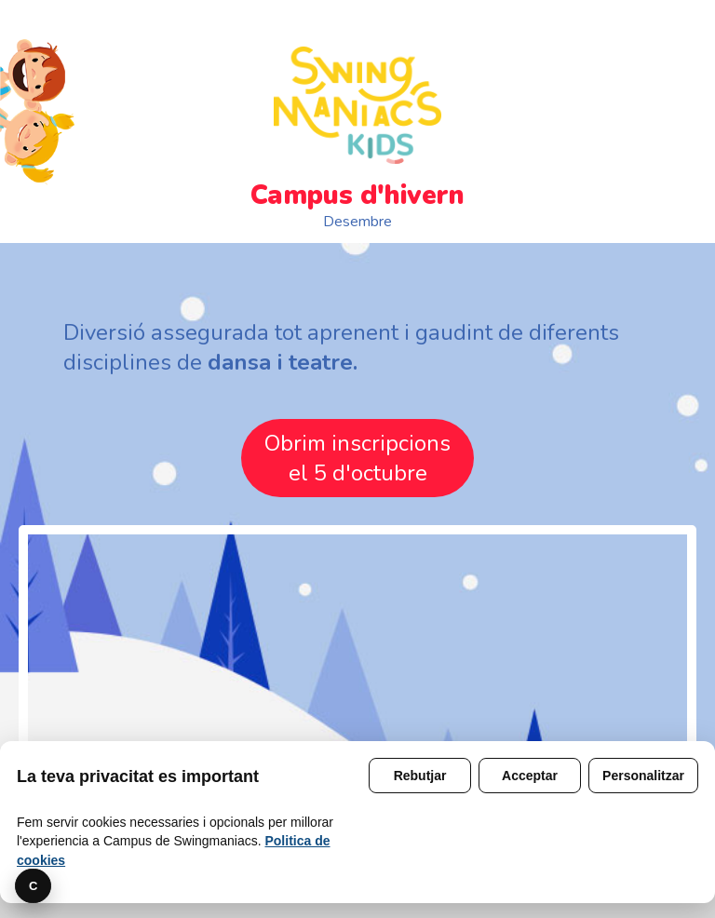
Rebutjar (420, 775)
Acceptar (530, 775)
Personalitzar (643, 775)
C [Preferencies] (33, 886)
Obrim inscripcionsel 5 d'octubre (357, 458)
